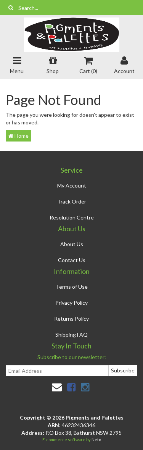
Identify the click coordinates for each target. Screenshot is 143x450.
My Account (71, 185)
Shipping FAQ (71, 334)
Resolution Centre (72, 217)
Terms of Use (72, 286)
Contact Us (71, 260)
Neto (96, 439)
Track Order (71, 201)
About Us (71, 244)
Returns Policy (71, 318)
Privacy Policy (71, 302)
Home (18, 135)
